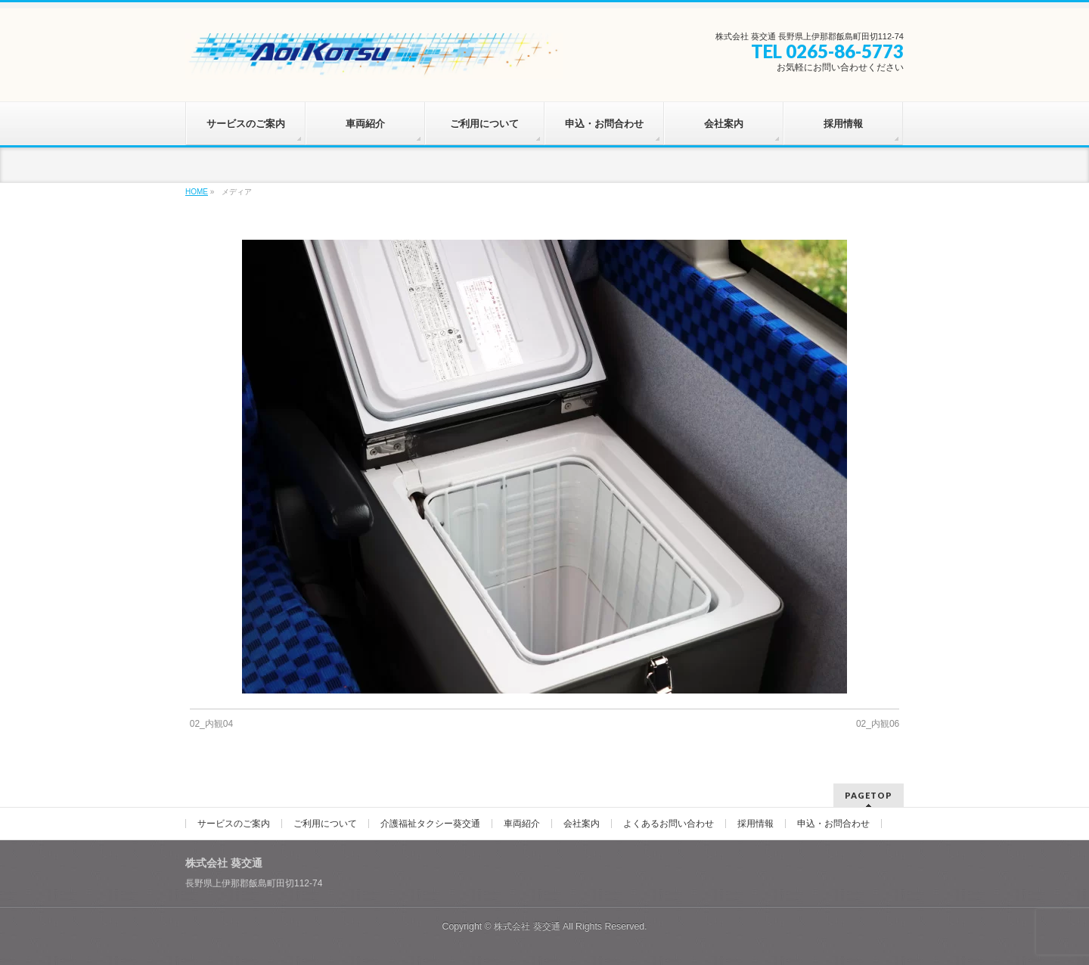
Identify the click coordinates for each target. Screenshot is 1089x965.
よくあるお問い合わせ (668, 823)
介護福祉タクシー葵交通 (430, 823)
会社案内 (581, 823)
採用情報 (755, 823)
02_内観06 (877, 723)
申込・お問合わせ (833, 823)
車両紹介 (522, 823)
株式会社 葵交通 (527, 926)
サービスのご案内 (233, 823)
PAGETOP (868, 795)
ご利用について (325, 823)
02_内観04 (211, 723)
